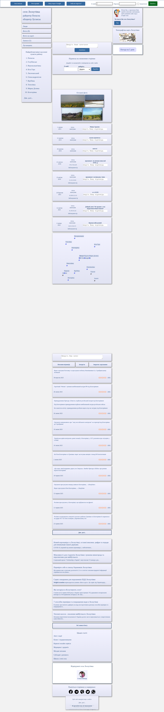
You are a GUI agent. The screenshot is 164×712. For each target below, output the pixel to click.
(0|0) (109, 379)
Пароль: (125, 3)
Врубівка (31, 81)
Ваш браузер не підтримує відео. (82, 82)
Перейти (95, 70)
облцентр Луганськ (32, 19)
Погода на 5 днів (127, 50)
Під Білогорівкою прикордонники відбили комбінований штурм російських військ (79, 406)
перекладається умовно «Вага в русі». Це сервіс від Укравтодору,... (82, 582)
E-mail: (102, 3)
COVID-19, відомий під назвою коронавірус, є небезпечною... (82, 546)
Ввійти (153, 4)
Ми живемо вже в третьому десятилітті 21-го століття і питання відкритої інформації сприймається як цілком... (82, 571)
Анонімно (82, 51)
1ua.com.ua (18, 3)
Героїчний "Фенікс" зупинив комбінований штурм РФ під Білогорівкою (76, 388)
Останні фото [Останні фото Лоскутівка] (82, 93)
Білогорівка (32, 92)
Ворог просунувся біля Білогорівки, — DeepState (69, 490)
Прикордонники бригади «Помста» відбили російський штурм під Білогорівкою (79, 402)
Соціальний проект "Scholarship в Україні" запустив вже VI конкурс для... (82, 558)
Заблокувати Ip (73, 168)
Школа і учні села (60, 660)
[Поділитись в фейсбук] (70, 693)
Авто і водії (58, 637)
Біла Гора (31, 69)
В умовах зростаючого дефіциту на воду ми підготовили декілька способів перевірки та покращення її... (82, 605)
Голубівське (32, 62)
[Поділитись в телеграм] (76, 693)
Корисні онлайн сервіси (62, 645)
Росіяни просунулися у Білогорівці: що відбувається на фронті (73, 504)
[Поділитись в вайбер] (82, 693)
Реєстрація (35, 3)
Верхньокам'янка (34, 66)
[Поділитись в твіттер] (88, 693)
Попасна (31, 58)
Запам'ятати (142, 4)
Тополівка (31, 85)
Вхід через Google (55, 3)
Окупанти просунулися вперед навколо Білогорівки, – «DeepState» (74, 486)
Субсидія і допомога (61, 656)
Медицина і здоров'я (61, 649)
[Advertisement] (82, 25)
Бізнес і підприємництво (62, 641)
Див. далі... (82, 702)
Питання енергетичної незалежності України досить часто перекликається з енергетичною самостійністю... (82, 617)
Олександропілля (34, 77)
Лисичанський (33, 73)
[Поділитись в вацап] (93, 693)
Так (117, 23)
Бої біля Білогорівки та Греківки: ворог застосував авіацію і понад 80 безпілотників (80, 456)
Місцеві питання (60, 653)
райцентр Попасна (31, 15)
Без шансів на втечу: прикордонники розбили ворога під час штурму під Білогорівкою (81, 409)
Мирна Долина (33, 88)
